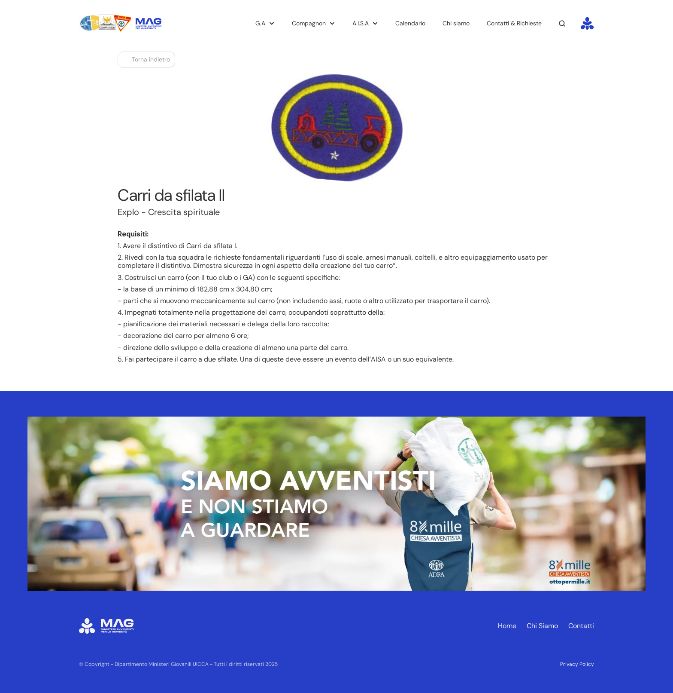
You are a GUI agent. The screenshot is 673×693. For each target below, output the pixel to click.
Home (507, 625)
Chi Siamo (542, 625)
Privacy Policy (577, 664)
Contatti (581, 625)
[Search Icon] (562, 24)
